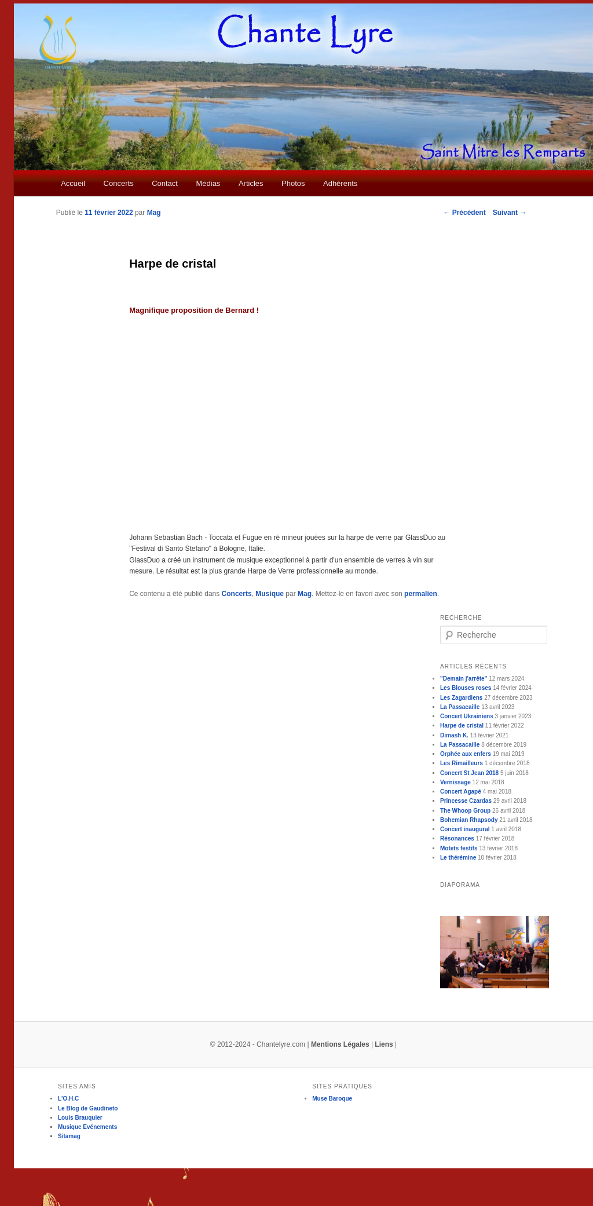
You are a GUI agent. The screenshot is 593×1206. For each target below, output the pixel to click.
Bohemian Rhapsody (468, 820)
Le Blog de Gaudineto (88, 1108)
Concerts (119, 183)
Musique (269, 594)
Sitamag (69, 1136)
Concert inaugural (465, 829)
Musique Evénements (87, 1127)
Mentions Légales (340, 1044)
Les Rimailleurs (461, 763)
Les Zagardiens (461, 698)
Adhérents (340, 183)
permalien (420, 594)
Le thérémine (458, 857)
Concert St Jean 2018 (469, 773)
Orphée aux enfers (465, 754)
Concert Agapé (460, 791)
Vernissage (455, 782)
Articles (251, 183)
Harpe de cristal (462, 725)
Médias (208, 183)
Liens (384, 1044)
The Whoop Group (465, 810)
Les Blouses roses (465, 688)
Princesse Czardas (466, 801)
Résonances (457, 838)
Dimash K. (454, 735)
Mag (154, 213)
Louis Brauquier (80, 1117)
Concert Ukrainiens (466, 716)
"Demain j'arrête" (463, 678)
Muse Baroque (332, 1098)
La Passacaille (459, 707)
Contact (165, 183)
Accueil (73, 183)
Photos (293, 183)
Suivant (510, 213)
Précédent (464, 213)
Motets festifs (458, 848)
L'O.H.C (68, 1098)
